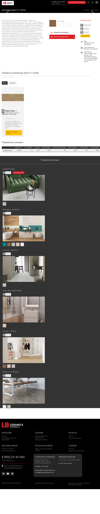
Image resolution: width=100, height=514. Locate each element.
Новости (71, 436)
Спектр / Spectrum (11, 251)
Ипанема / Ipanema (11, 210)
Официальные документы (76, 451)
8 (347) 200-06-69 (65, 464)
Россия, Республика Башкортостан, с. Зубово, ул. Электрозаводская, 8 (43, 462)
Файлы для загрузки (41, 440)
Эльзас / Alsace (9, 332)
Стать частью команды (77, 2)
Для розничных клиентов (44, 446)
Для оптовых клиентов (10, 446)
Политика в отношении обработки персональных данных (79, 484)
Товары (4, 436)
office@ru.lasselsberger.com (44, 473)
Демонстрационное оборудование (41, 437)
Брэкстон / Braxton (11, 372)
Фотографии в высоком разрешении (9, 439)
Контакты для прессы (75, 438)
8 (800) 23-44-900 (58, 2)
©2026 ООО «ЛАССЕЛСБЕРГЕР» (12, 483)
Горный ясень (9, 170)
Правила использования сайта (44, 483)
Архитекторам (7, 433)
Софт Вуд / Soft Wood (12, 291)
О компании (72, 446)
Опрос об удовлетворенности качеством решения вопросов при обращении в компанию (13, 467)
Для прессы (72, 433)
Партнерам (39, 433)
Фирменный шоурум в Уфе (67, 457)
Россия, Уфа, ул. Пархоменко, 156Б (69, 460)
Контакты (71, 449)
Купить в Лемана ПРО (59, 37)
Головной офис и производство (45, 457)
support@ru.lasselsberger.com (45, 471)
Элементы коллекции (59, 32)
